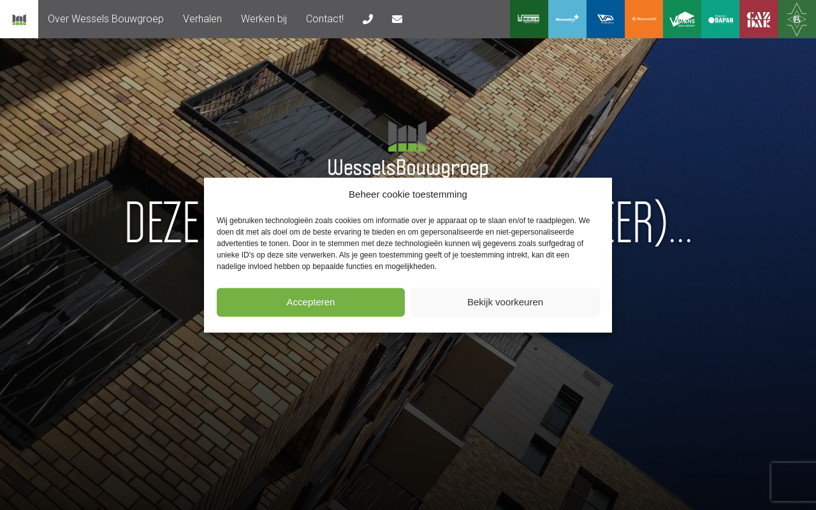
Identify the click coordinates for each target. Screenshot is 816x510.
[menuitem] (105, 19)
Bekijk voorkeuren (505, 301)
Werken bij (264, 19)
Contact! (325, 19)
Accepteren (311, 301)
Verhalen (202, 19)
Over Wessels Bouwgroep (106, 19)
